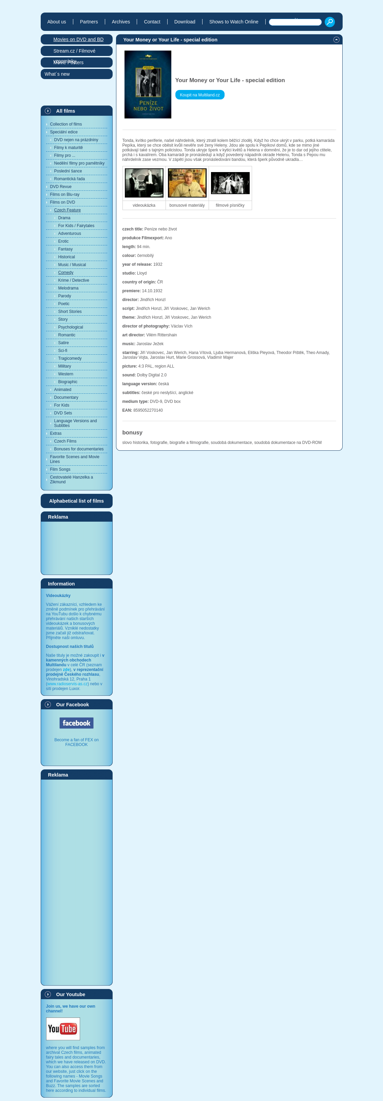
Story (63, 319)
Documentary (66, 397)
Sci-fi (63, 350)
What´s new (57, 74)
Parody (64, 296)
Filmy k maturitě (68, 147)
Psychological (70, 327)
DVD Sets (63, 413)
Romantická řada (69, 178)
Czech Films (65, 441)
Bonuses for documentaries (79, 449)
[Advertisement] (76, 547)
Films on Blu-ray (65, 194)
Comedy (66, 272)
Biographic (68, 381)
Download (184, 21)
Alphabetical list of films (76, 501)
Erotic (63, 241)
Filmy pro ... (65, 155)
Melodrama (68, 288)
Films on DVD (62, 202)
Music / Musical (72, 264)
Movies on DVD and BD (79, 39)
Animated (63, 389)
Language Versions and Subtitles (75, 423)
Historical (66, 257)
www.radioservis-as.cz (67, 684)
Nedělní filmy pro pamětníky (79, 163)
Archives (121, 21)
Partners (89, 21)
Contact (152, 21)
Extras (56, 433)
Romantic (67, 335)
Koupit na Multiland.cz (200, 95)
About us (56, 21)
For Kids (62, 405)
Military (64, 366)
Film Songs (60, 469)
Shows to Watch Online (233, 21)
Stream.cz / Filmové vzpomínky (75, 52)
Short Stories (70, 311)
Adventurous (69, 233)
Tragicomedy (70, 358)
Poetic (64, 303)
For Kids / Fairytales (76, 225)
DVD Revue (61, 186)
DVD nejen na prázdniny (76, 139)
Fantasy (65, 249)
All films (65, 111)
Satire (63, 342)
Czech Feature (67, 210)
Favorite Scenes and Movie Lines (74, 459)
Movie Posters (69, 62)
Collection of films (66, 124)
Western (65, 374)
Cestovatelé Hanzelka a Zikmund (71, 479)
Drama (64, 218)
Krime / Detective (73, 280)
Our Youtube (70, 994)
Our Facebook (72, 704)
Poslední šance (68, 171)
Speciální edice (64, 132)
